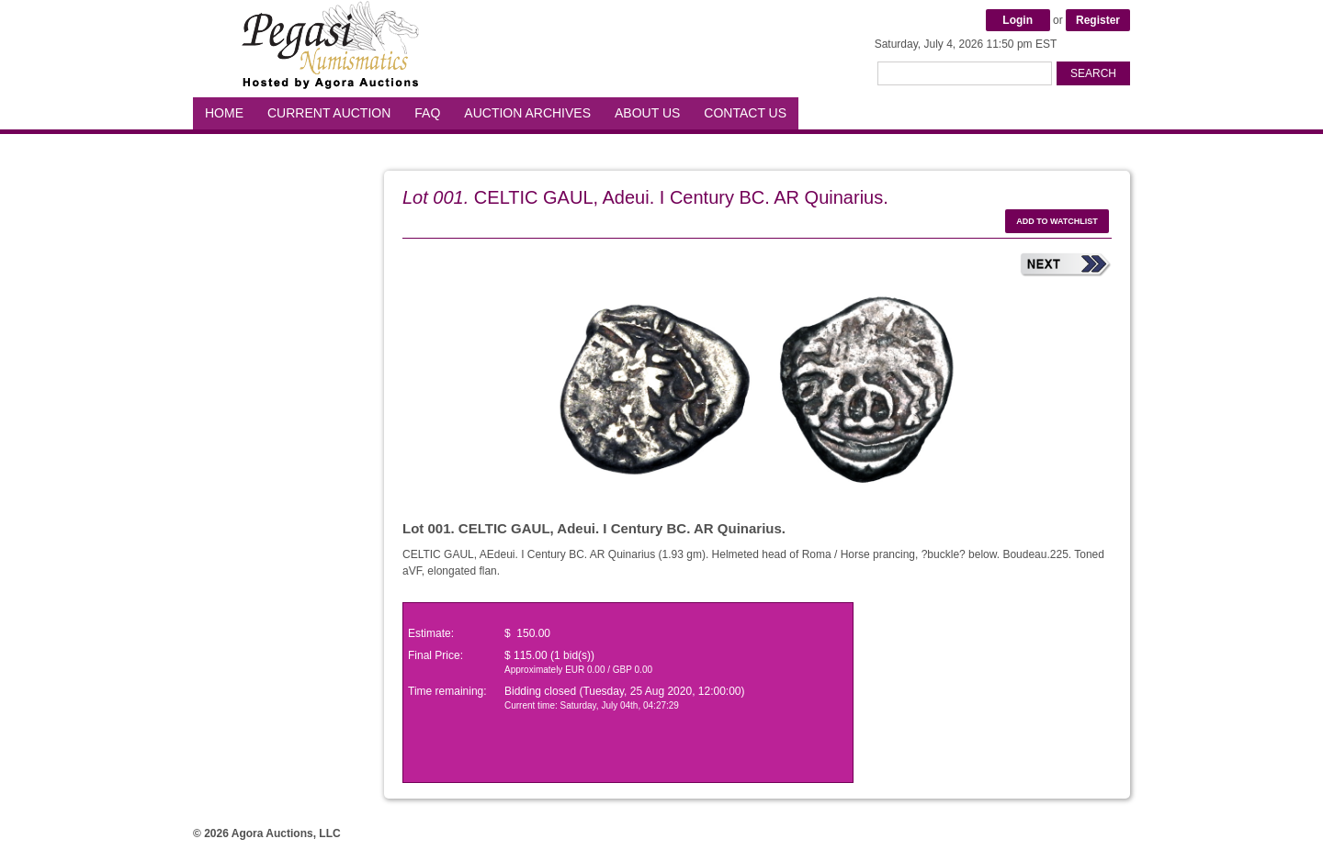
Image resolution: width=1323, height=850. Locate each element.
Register (1098, 20)
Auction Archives (527, 113)
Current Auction (328, 113)
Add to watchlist (1057, 221)
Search (1093, 73)
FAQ (427, 113)
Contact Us (745, 113)
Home (224, 113)
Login (1017, 20)
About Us (647, 113)
